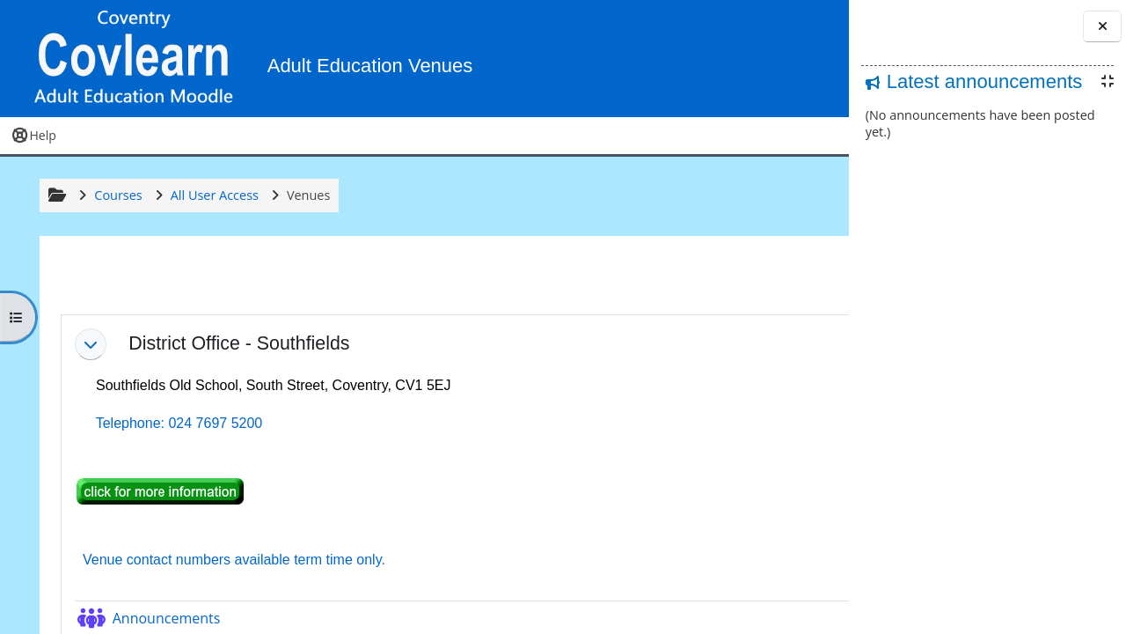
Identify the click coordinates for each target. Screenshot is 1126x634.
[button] (732, 62)
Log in (796, 61)
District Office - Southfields (237, 350)
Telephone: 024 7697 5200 (173, 430)
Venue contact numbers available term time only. (228, 566)
